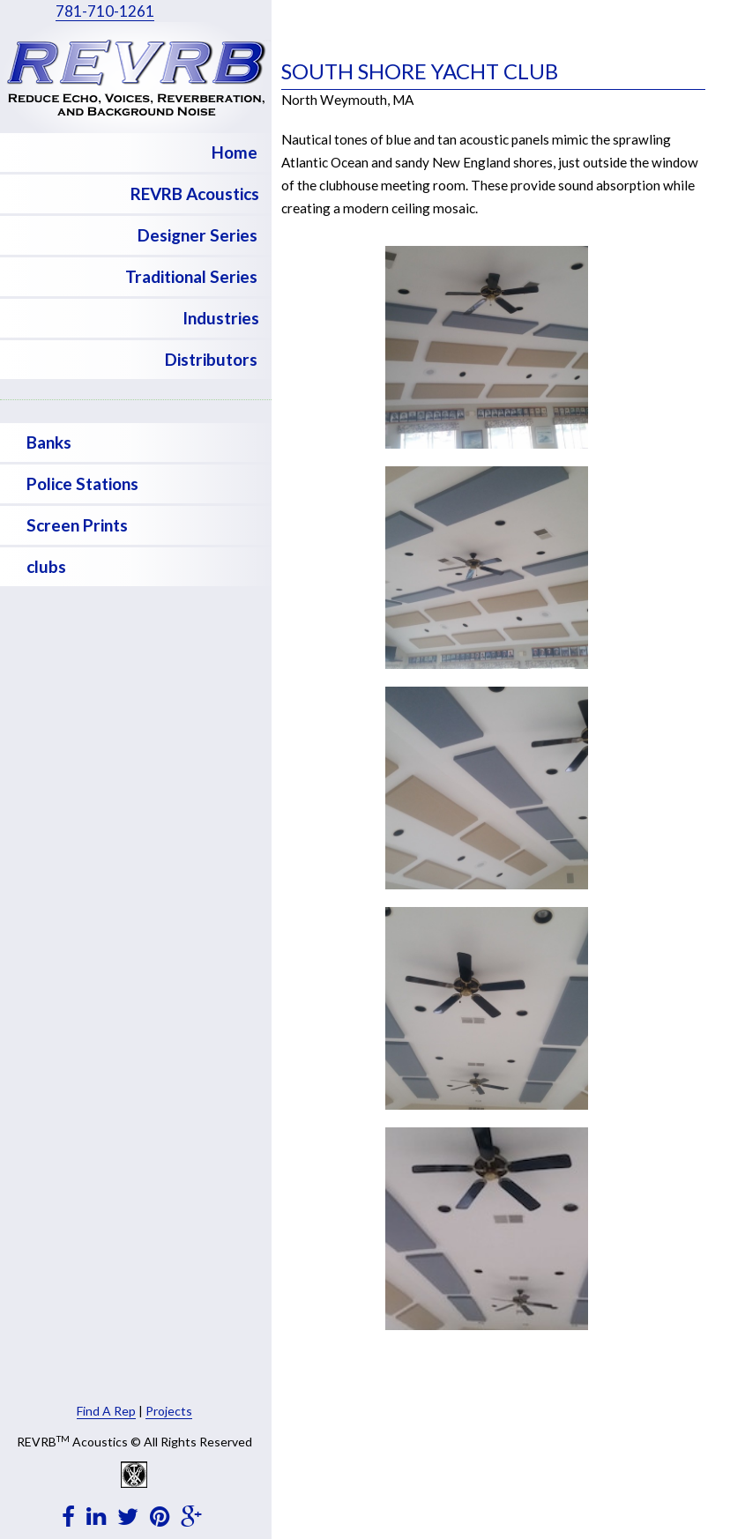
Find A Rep (106, 1410)
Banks (48, 442)
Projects (168, 1410)
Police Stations (82, 483)
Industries (221, 318)
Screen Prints (77, 525)
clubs (46, 566)
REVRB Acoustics (194, 193)
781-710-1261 (105, 11)
